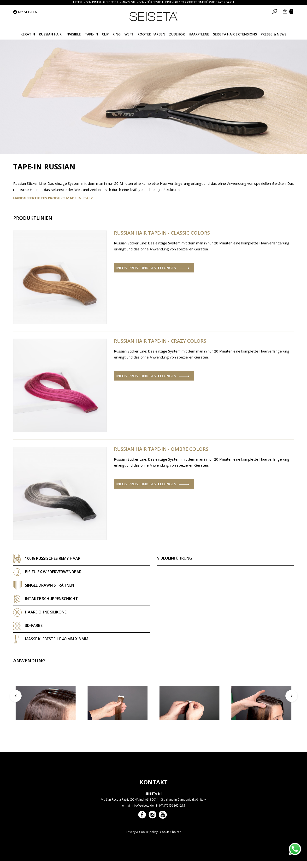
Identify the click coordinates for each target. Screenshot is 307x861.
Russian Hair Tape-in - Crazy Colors (160, 341)
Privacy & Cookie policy (142, 832)
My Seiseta (27, 12)
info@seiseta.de (143, 805)
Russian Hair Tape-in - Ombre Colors (161, 449)
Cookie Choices (170, 832)
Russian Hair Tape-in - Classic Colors (162, 233)
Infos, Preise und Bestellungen (146, 267)
